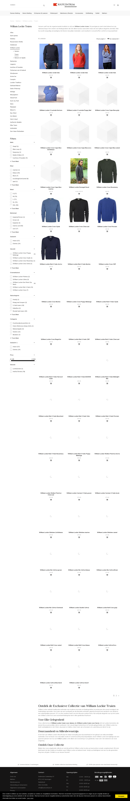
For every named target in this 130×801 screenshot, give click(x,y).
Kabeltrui (15, 308)
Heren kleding (26, 13)
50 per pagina (101, 39)
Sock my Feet (14, 101)
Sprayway (13, 61)
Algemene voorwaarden (18, 788)
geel (14, 181)
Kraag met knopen (18, 302)
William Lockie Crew (19, 290)
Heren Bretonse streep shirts (22, 326)
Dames (15, 244)
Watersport (54, 13)
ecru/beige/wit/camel (19, 179)
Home (12, 21)
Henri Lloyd (13, 119)
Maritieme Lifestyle (66, 13)
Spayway (15, 152)
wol (14, 229)
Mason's (13, 110)
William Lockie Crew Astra (21, 264)
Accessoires (79, 13)
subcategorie (14, 295)
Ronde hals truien (18, 311)
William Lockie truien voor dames (62, 723)
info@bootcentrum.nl (45, 788)
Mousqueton (14, 95)
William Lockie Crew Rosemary (22, 261)
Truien (36, 21)
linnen (14, 220)
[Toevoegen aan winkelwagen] (107, 115)
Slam (11, 104)
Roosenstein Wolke (16, 42)
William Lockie (27, 21)
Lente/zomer (16, 369)
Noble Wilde (17, 155)
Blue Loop (15, 149)
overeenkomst (15, 272)
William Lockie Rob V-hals (21, 287)
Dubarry (12, 39)
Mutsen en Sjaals (20, 58)
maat (12, 189)
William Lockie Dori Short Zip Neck (23, 283)
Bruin (14, 176)
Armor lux (13, 76)
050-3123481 (43, 785)
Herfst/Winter (17, 372)
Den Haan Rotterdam (17, 131)
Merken (104, 13)
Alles (11, 32)
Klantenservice (15, 782)
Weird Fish (13, 98)
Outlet (97, 13)
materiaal (13, 213)
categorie (13, 319)
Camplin (13, 79)
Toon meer (14, 161)
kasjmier (15, 223)
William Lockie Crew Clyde (21, 258)
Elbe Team (13, 125)
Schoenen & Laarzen (41, 13)
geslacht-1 (13, 342)
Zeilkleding (89, 13)
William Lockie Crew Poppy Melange (23, 254)
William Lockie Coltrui (19, 279)
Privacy (12, 790)
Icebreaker (13, 128)
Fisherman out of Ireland (18, 70)
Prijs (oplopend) (113, 39)
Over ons (13, 776)
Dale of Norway (15, 88)
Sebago (12, 91)
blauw (15, 173)
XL (13, 202)
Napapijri (13, 107)
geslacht (13, 236)
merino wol (16, 226)
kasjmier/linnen (17, 217)
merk (11, 142)
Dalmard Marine (15, 85)
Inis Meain (13, 116)
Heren (15, 241)
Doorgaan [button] (121, 796)
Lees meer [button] (30, 798)
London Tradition (15, 82)
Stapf (14, 146)
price (11, 355)
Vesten (17, 51)
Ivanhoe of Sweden (16, 67)
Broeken (15, 335)
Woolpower (14, 73)
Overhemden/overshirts (20, 323)
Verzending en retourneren (18, 785)
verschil (12, 249)
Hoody (14, 300)
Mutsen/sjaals (17, 329)
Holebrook (13, 45)
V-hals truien (17, 305)
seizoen (12, 364)
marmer (15, 170)
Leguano (13, 64)
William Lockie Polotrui (20, 277)
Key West (13, 113)
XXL (14, 205)
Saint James (14, 35)
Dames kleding (15, 13)
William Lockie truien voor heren (88, 723)
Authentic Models (16, 122)
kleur (11, 166)
